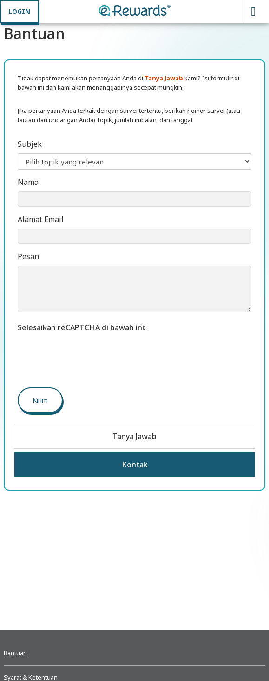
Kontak (135, 464)
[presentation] (88, 355)
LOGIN (19, 11)
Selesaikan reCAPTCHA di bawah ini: (82, 327)
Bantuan (15, 652)
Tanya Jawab (134, 436)
